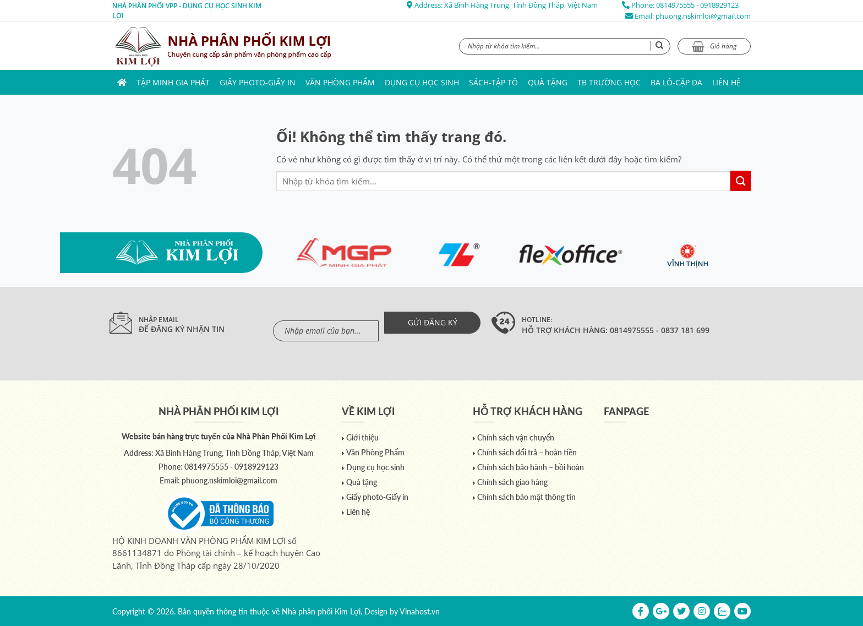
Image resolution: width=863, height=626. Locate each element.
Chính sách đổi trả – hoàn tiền (527, 452)
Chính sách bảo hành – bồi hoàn (530, 467)
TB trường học (609, 82)
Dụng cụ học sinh (422, 82)
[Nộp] (740, 181)
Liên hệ (726, 82)
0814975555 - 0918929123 (697, 5)
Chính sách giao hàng (512, 482)
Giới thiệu (362, 437)
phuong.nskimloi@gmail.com (703, 16)
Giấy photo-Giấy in (258, 82)
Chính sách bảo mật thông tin (526, 497)
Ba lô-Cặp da (676, 82)
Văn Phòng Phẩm (340, 82)
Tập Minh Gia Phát (173, 82)
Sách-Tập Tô (493, 82)
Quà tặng (547, 82)
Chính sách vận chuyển (515, 437)
